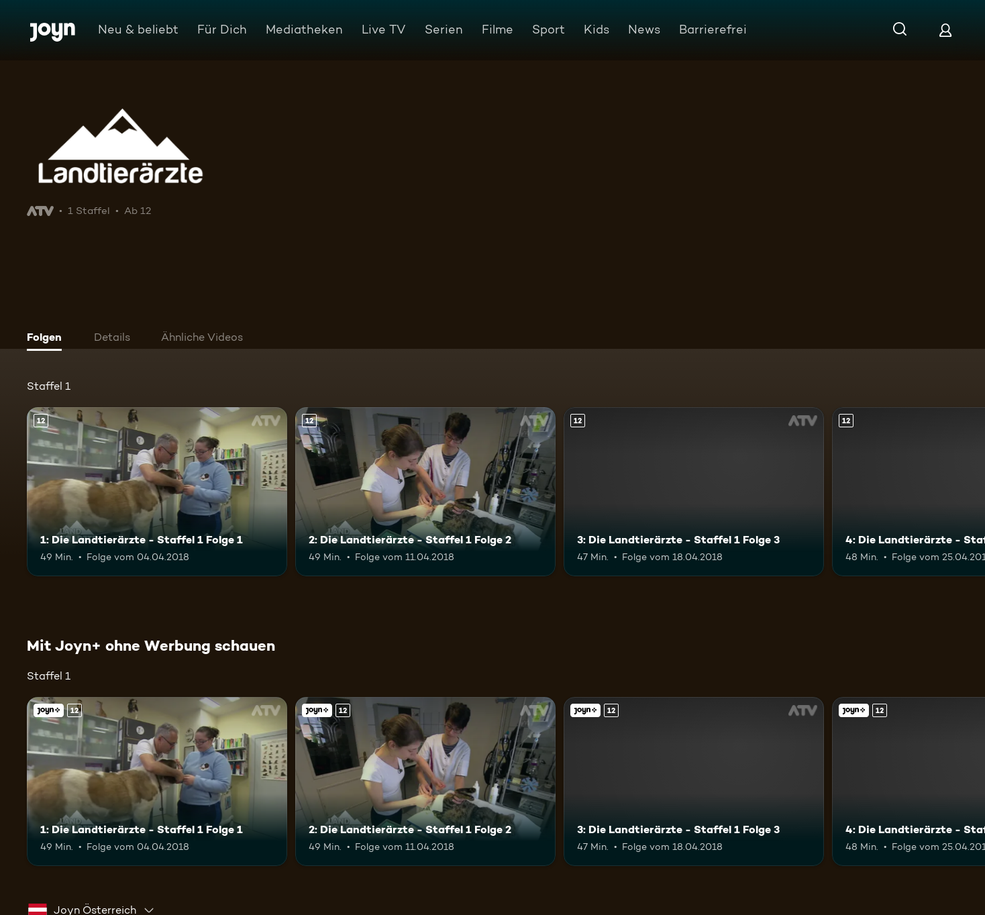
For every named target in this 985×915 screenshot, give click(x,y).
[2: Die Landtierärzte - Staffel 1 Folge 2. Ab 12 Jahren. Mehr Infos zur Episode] (425, 491)
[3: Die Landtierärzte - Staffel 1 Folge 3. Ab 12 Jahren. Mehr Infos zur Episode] (694, 491)
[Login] (945, 30)
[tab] (47, 339)
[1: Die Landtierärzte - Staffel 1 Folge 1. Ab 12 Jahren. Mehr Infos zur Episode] (157, 491)
